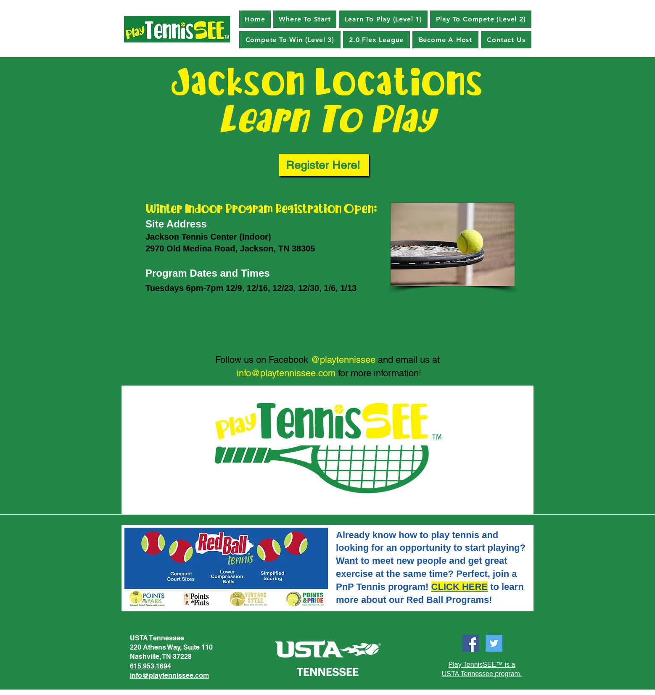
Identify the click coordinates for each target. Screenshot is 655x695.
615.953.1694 (150, 666)
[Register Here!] (324, 165)
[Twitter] (494, 643)
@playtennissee (343, 359)
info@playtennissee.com (286, 373)
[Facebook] (470, 643)
